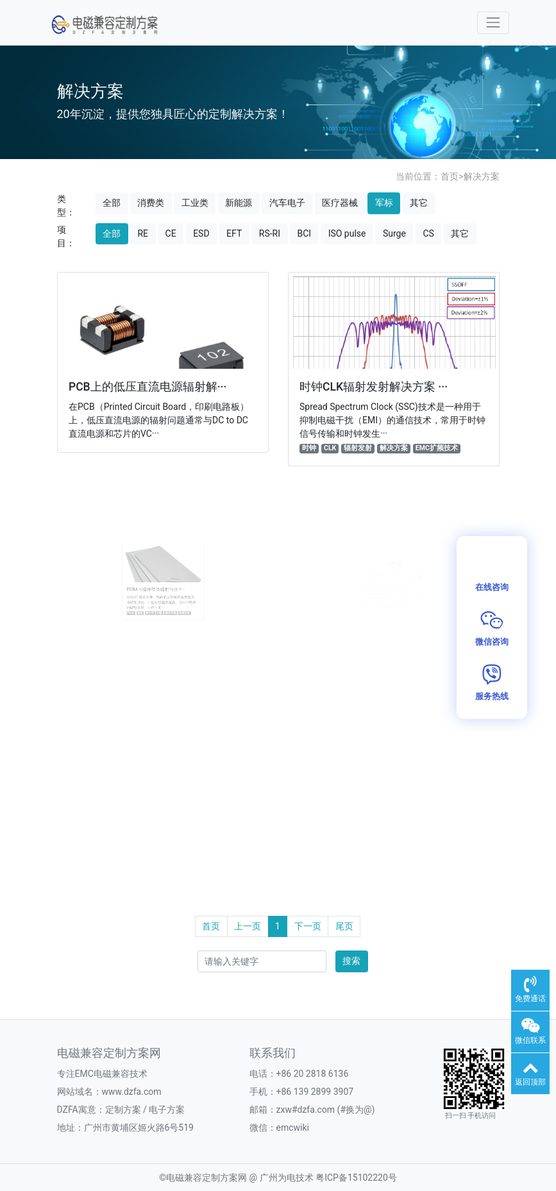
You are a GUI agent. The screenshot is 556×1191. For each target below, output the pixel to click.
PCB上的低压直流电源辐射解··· (148, 386)
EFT (234, 233)
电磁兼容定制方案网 (206, 1177)
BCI (304, 233)
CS (428, 233)
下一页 (307, 926)
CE (170, 233)
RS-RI (269, 233)
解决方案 (482, 176)
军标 (384, 203)
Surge (394, 233)
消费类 (150, 203)
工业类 (194, 203)
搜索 (351, 961)
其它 (419, 203)
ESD (201, 233)
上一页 (247, 926)
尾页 (344, 926)
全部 (112, 203)
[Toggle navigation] (493, 23)
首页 (450, 176)
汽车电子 (287, 203)
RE (142, 233)
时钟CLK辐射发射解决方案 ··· (373, 386)
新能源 (238, 203)
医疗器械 (340, 203)
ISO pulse (347, 233)
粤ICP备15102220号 (356, 1177)
